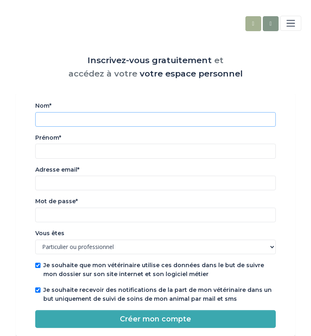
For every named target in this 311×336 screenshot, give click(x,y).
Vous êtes (49, 233)
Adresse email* (57, 169)
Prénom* (48, 137)
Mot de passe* (56, 201)
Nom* (43, 105)
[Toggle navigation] (290, 23)
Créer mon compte (155, 319)
